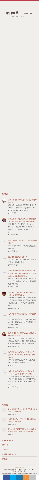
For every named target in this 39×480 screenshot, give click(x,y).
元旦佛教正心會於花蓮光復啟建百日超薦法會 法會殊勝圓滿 (22, 420)
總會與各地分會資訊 (9, 454)
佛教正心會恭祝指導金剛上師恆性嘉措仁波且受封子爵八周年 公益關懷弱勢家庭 (22, 430)
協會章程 (5, 449)
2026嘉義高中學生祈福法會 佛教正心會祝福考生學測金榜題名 (22, 410)
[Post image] (4, 410)
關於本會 (5, 445)
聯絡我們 (5, 459)
